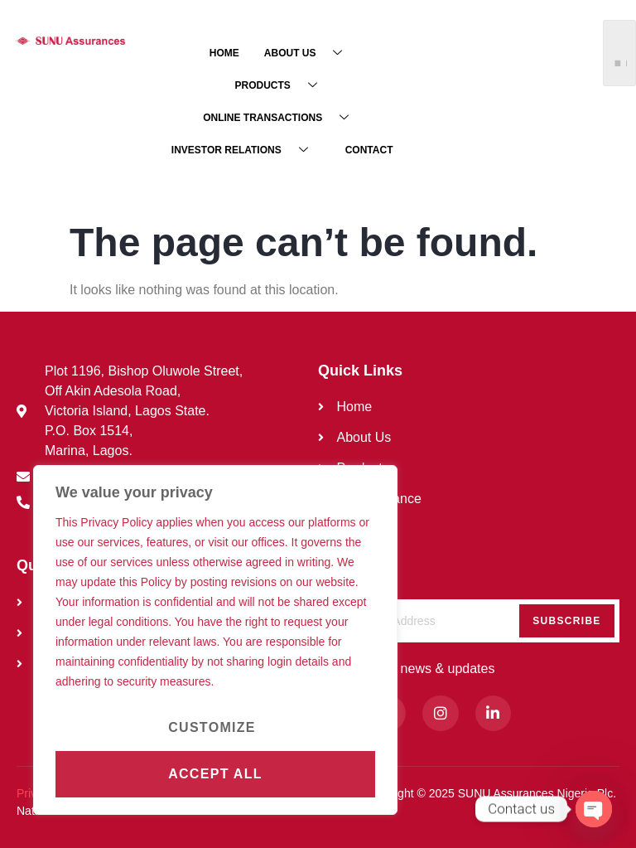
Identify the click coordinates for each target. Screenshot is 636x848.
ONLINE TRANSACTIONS (282, 117)
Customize (212, 727)
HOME (224, 53)
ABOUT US (309, 53)
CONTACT (369, 150)
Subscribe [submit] (566, 621)
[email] (468, 620)
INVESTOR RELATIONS (245, 149)
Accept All (215, 774)
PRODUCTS (281, 85)
